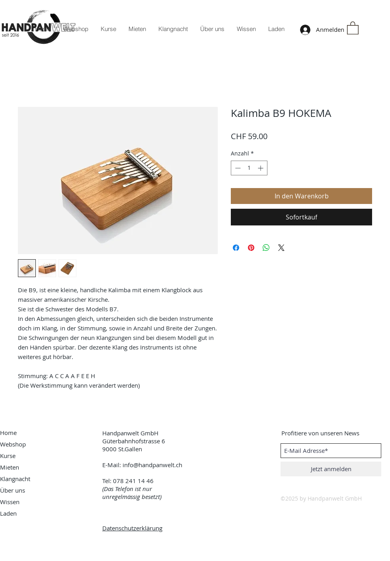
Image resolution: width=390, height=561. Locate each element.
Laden (8, 513)
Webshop (13, 444)
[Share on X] (281, 247)
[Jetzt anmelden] (331, 469)
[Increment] (261, 168)
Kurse (8, 456)
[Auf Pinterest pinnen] (251, 247)
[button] (353, 28)
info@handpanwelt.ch (152, 465)
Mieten (9, 467)
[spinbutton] (249, 168)
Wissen (10, 502)
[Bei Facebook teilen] (236, 247)
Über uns (12, 490)
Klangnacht (15, 479)
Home (8, 433)
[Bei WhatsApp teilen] (266, 247)
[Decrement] (237, 168)
